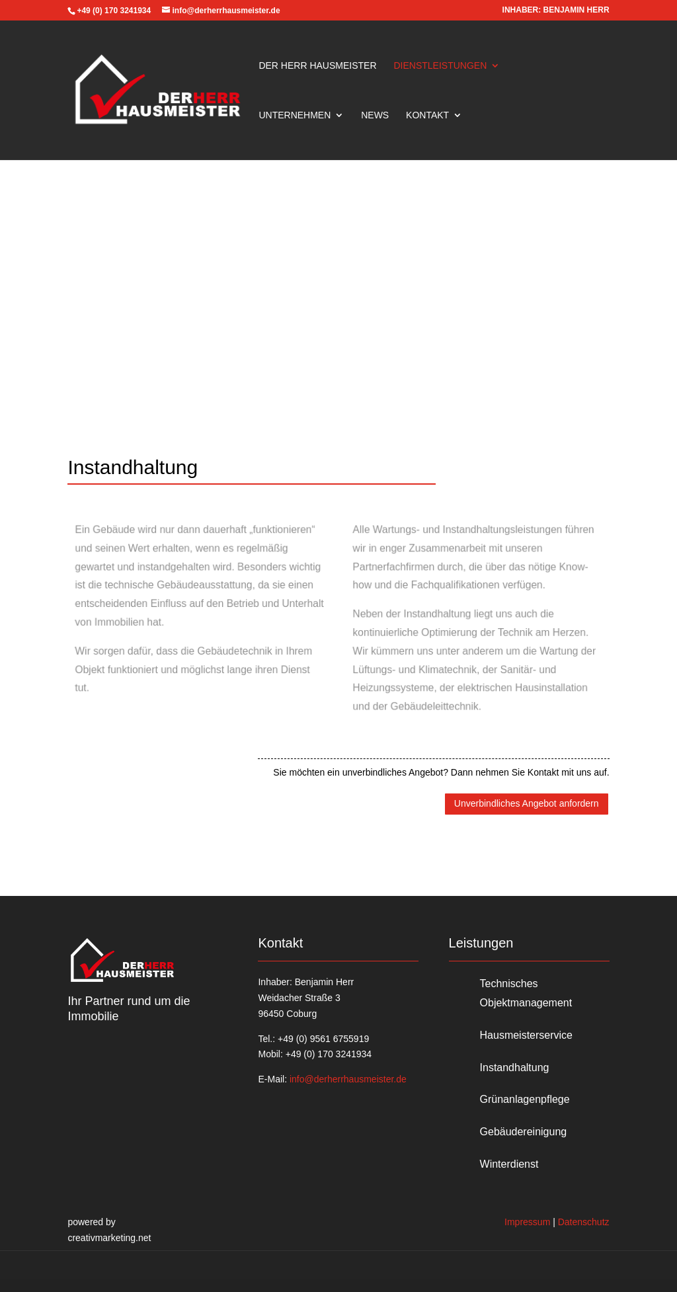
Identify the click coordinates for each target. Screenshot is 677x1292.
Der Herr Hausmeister (317, 66)
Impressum (527, 1222)
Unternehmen (295, 115)
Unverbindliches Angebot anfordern (526, 803)
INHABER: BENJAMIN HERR (556, 10)
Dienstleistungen (440, 66)
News (375, 115)
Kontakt (427, 115)
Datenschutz (584, 1222)
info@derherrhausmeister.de (348, 1079)
